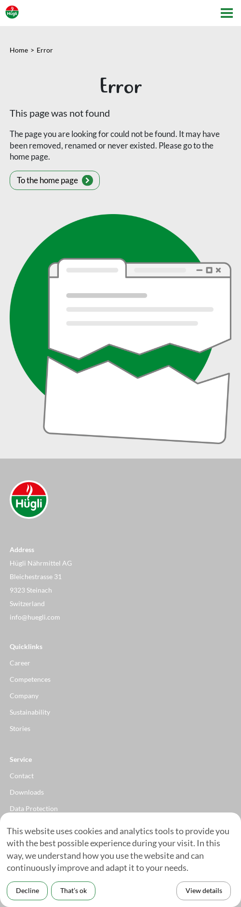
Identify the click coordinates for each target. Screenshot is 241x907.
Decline (27, 890)
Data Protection (34, 808)
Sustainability (30, 712)
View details (204, 890)
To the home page (47, 180)
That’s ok (73, 890)
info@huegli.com (35, 617)
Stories (20, 728)
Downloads (27, 792)
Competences (30, 679)
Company (24, 695)
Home (19, 50)
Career (20, 663)
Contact (22, 776)
